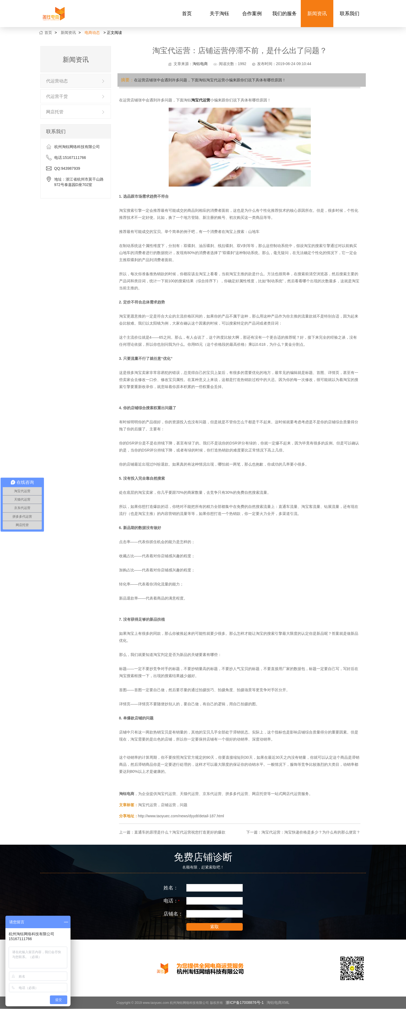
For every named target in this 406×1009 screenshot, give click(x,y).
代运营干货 (57, 96)
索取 (214, 926)
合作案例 (252, 13)
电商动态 (92, 32)
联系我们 (349, 13)
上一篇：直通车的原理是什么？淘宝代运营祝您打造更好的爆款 (172, 832)
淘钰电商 (200, 64)
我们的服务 (284, 13)
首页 (187, 13)
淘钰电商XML (278, 1002)
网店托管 (54, 112)
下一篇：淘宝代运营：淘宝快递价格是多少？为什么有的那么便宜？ (303, 832)
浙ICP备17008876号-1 (245, 1002)
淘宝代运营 (200, 100)
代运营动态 (57, 81)
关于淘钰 (219, 13)
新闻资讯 (317, 13)
